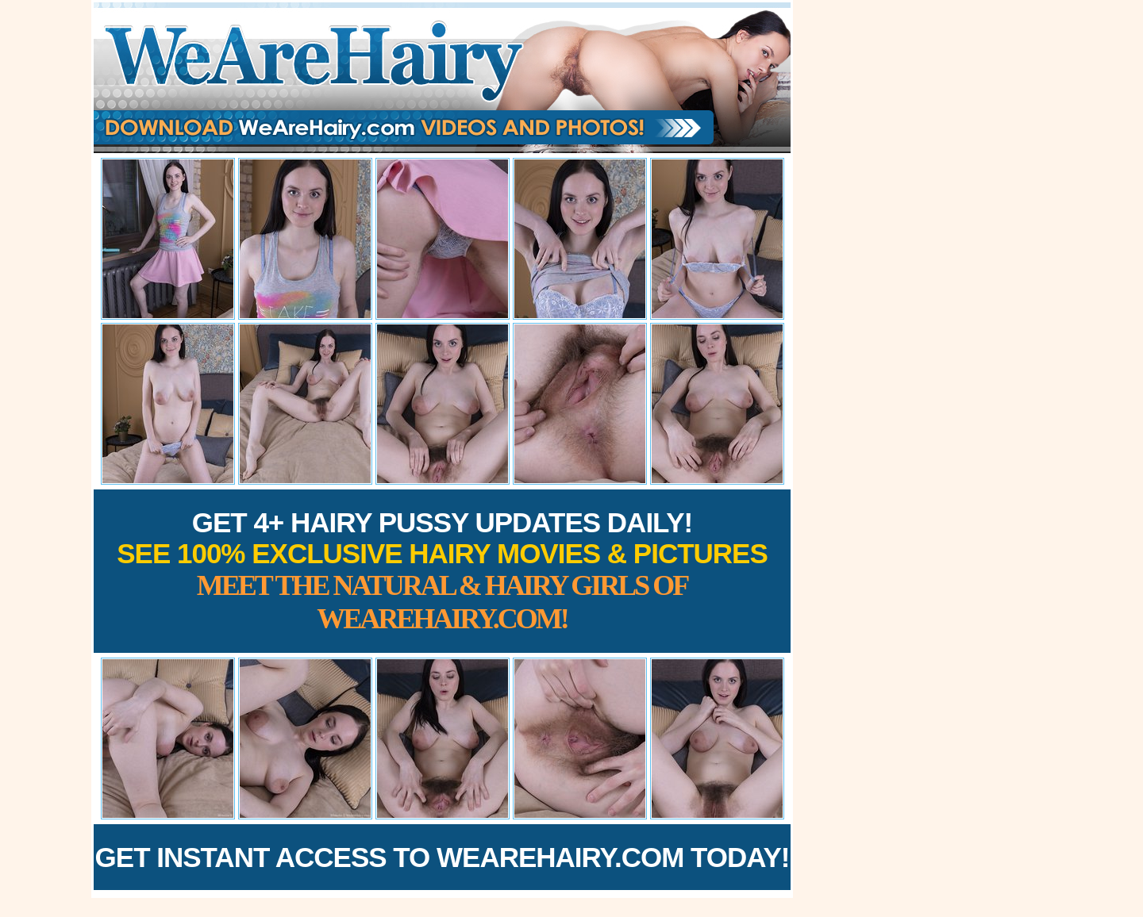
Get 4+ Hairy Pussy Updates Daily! (442, 571)
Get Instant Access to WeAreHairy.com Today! (442, 857)
